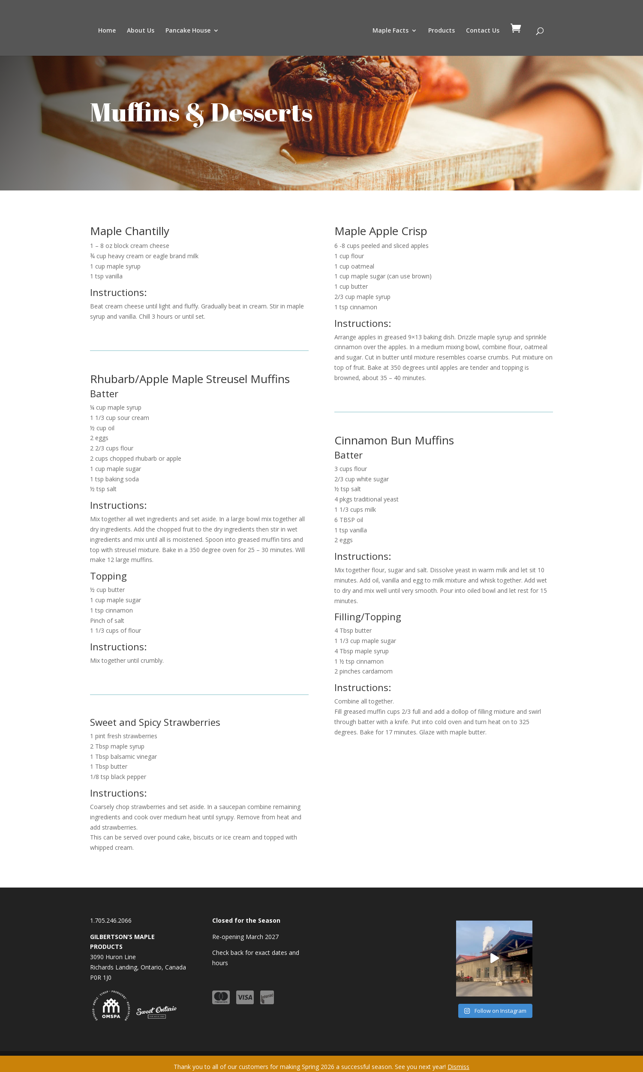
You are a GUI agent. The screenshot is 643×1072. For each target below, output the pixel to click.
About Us (140, 30)
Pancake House (187, 30)
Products (441, 30)
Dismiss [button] (458, 1067)
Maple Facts (391, 30)
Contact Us (482, 30)
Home (107, 30)
